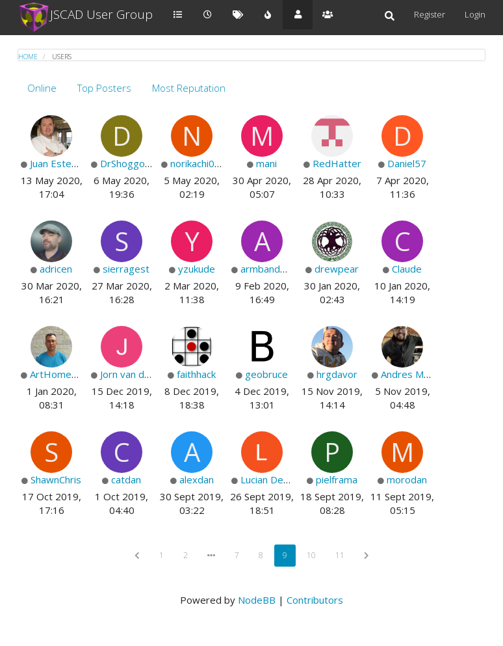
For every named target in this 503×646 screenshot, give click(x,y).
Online (42, 87)
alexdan (196, 479)
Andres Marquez (418, 374)
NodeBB (257, 599)
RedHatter (337, 163)
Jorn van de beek (137, 374)
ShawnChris (56, 479)
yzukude (196, 268)
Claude (407, 268)
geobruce (266, 374)
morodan (407, 479)
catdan (126, 479)
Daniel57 (406, 163)
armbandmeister (277, 268)
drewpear (337, 268)
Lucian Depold (271, 479)
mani (266, 163)
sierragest (126, 268)
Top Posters (104, 87)
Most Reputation (189, 87)
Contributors (315, 599)
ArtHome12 (56, 374)
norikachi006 (198, 163)
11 (339, 555)
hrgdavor (336, 374)
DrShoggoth (127, 163)
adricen (56, 268)
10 (311, 555)
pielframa (336, 479)
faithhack (196, 374)
